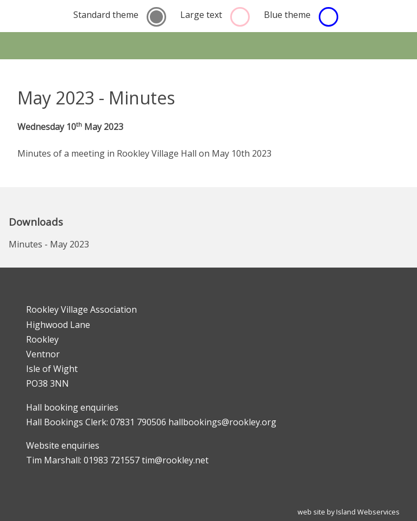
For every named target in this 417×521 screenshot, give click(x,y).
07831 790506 (138, 422)
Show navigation (208, 45)
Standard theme (105, 15)
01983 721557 (112, 460)
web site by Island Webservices (349, 512)
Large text (201, 15)
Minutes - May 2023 (49, 244)
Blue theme (287, 15)
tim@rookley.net (175, 460)
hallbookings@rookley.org (222, 422)
